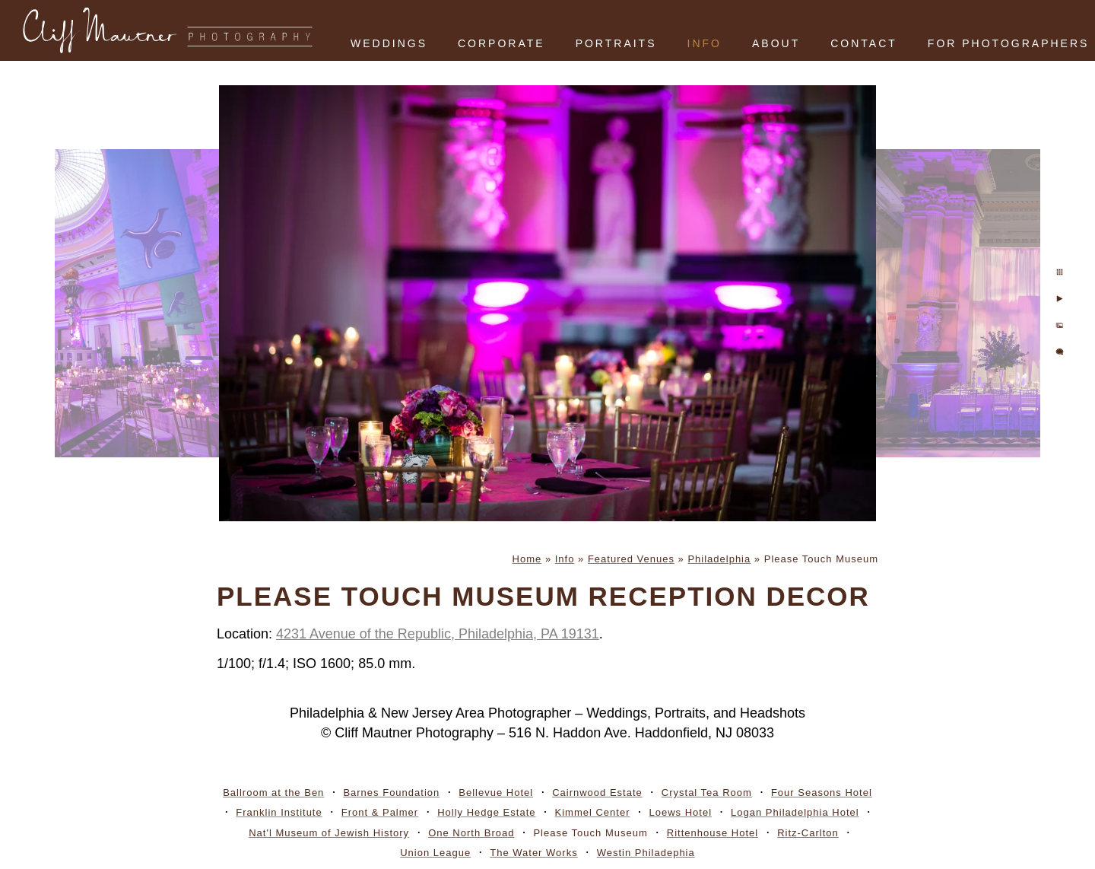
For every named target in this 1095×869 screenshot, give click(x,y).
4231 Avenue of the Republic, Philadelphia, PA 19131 (437, 633)
